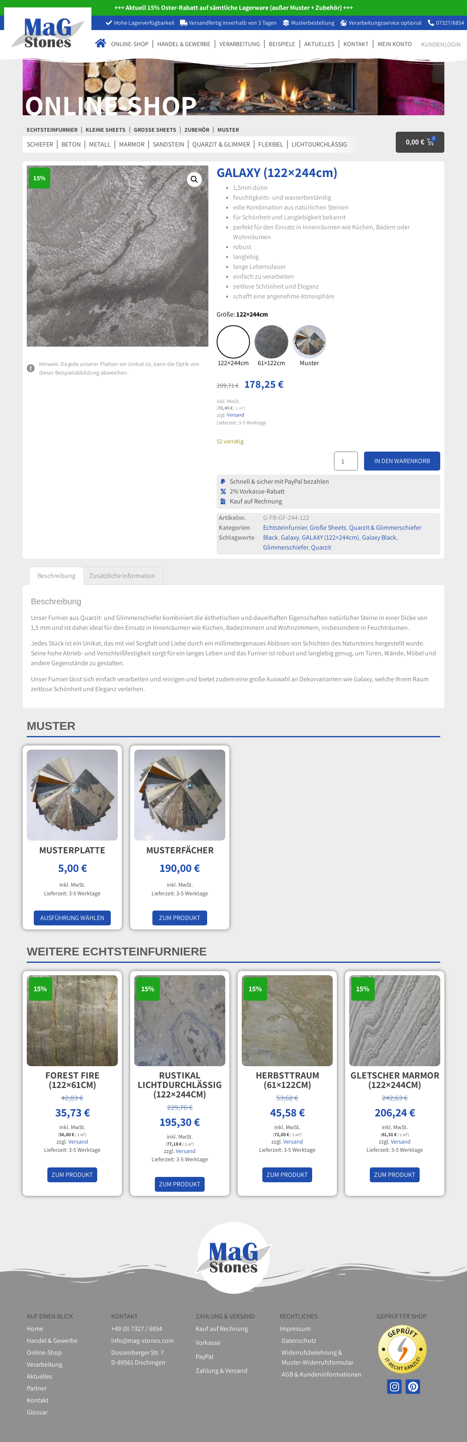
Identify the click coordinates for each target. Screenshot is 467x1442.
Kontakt (356, 44)
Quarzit (321, 547)
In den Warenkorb (402, 461)
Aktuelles (319, 44)
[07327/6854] (431, 23)
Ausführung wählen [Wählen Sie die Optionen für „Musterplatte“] (72, 917)
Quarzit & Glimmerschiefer (385, 527)
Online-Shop (129, 44)
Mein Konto (395, 44)
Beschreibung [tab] (56, 575)
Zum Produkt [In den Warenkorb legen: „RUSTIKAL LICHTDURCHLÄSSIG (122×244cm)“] (180, 1184)
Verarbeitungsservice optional (385, 22)
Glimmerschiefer (285, 547)
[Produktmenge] (346, 461)
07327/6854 (450, 22)
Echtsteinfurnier (285, 527)
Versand (235, 414)
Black (270, 537)
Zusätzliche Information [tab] (122, 575)
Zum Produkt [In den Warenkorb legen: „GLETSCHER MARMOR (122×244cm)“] (395, 1174)
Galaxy (290, 537)
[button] (194, 179)
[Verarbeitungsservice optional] (344, 23)
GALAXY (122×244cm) (330, 537)
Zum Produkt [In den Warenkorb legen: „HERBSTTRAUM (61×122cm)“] (287, 1174)
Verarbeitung (239, 44)
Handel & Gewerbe (183, 44)
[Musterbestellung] (286, 23)
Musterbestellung (312, 22)
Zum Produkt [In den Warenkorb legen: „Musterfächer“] (180, 917)
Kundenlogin (441, 44)
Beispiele (282, 44)
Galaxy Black (379, 537)
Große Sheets (328, 527)
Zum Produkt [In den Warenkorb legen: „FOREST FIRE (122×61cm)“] (72, 1174)
